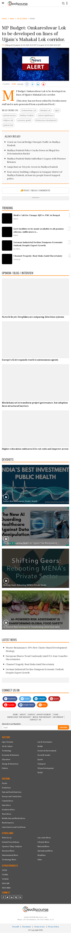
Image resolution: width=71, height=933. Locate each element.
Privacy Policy (53, 927)
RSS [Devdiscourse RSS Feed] (42, 705)
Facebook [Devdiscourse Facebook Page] (10, 699)
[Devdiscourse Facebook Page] (3, 897)
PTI (3, 45)
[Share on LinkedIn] (38, 85)
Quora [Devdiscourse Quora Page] (54, 699)
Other (39, 860)
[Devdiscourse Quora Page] (16, 897)
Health (40, 746)
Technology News (9, 860)
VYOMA (5, 875)
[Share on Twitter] (32, 85)
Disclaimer (26, 927)
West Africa (6, 814)
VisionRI (15, 927)
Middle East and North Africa (13, 819)
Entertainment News (10, 856)
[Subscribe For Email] (30, 728)
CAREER (31, 714)
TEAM (55, 714)
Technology (6, 751)
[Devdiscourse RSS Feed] (20, 897)
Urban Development (45, 768)
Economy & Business (10, 755)
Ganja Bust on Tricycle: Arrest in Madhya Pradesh (32, 167)
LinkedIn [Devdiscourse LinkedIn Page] (40, 699)
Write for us (7, 838)
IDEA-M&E (6, 888)
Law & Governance (44, 742)
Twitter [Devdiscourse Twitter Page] (25, 699)
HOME (15, 714)
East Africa (6, 805)
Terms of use (39, 927)
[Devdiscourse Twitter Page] (7, 897)
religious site (8, 120)
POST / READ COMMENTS (35, 190)
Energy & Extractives (10, 764)
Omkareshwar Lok (28, 111)
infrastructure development (46, 120)
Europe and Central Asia (11, 797)
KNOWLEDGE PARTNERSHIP (19, 717)
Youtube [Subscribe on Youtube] (9, 705)
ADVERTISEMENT (44, 714)
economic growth (24, 120)
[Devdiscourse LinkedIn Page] (12, 897)
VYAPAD (5, 879)
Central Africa (7, 801)
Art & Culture (7, 746)
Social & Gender (43, 755)
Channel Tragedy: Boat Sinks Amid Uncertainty (30, 664)
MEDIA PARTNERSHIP (42, 717)
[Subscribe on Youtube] (43, 85)
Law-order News (44, 838)
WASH (40, 773)
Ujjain (57, 111)
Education (6, 760)
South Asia (6, 788)
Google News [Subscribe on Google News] (26, 705)
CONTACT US (35, 720)
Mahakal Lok (45, 111)
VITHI (4, 870)
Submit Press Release (10, 842)
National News (43, 847)
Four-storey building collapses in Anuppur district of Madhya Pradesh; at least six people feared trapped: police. (34, 175)
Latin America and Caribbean (13, 827)
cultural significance (46, 116)
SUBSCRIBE (63, 727)
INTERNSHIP (58, 717)
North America (8, 823)
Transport (41, 764)
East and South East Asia (11, 792)
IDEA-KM (5, 884)
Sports (40, 760)
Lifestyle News (43, 842)
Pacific (4, 783)
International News (45, 851)
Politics (5, 768)
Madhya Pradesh (27, 116)
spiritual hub (8, 125)
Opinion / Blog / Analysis (12, 847)
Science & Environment (46, 751)
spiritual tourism (9, 116)
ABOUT (23, 714)
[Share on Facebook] (27, 85)
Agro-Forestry (7, 742)
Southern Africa (8, 810)
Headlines (41, 856)
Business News (8, 851)
